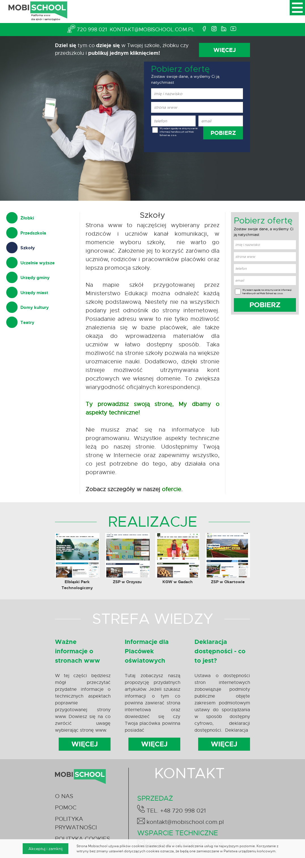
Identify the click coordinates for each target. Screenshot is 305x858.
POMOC (66, 807)
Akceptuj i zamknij (45, 848)
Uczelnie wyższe (37, 263)
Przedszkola (33, 233)
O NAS (64, 796)
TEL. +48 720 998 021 (171, 809)
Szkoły (27, 248)
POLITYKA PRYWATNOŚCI (76, 823)
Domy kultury (34, 307)
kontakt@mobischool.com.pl (152, 29)
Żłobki (27, 218)
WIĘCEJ (224, 50)
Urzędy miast (34, 293)
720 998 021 (92, 29)
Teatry (27, 322)
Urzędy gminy (35, 278)
